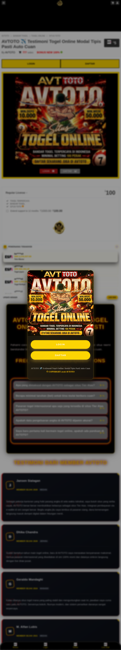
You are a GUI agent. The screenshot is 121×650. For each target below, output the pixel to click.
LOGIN (60, 344)
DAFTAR (60, 355)
